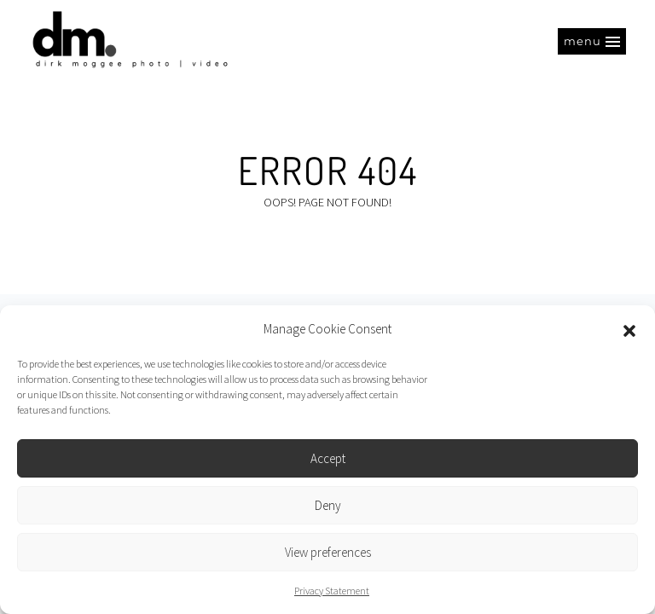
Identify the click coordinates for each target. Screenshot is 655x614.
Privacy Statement (331, 590)
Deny (328, 505)
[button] (629, 329)
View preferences (328, 552)
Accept (327, 458)
